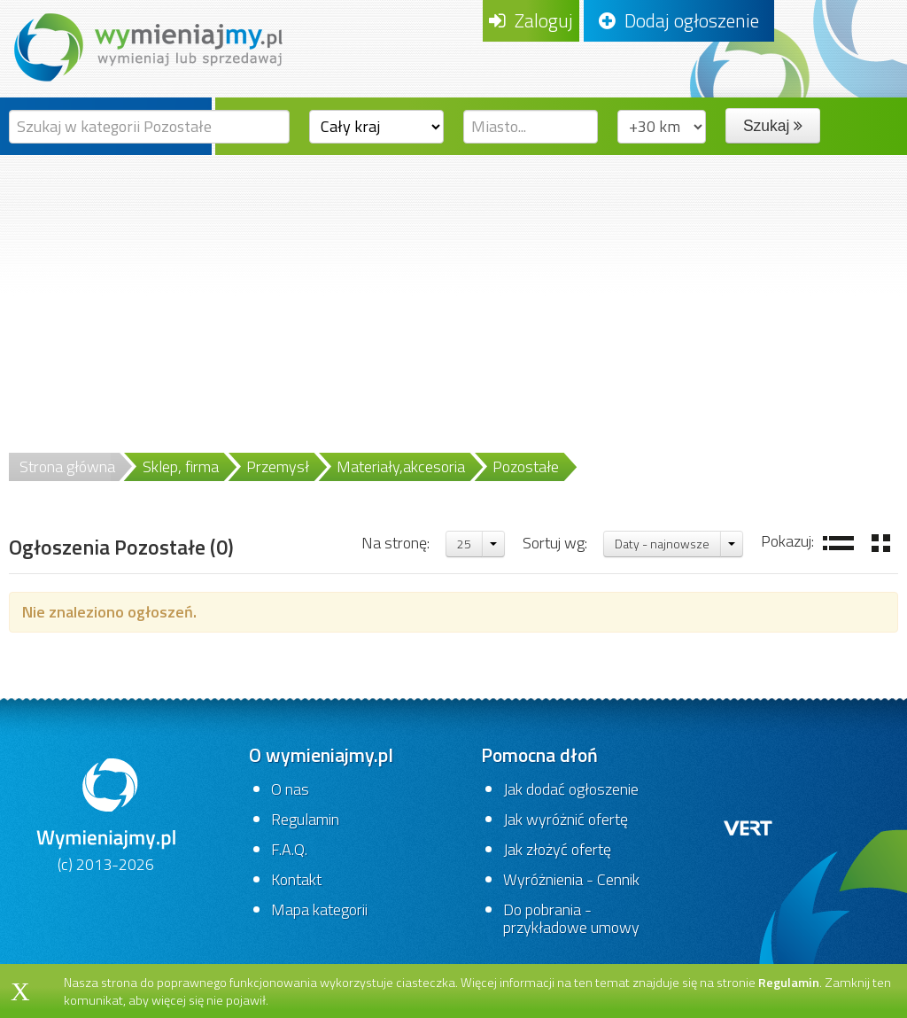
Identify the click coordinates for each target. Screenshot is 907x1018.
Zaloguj (531, 20)
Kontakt (296, 879)
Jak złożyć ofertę (557, 849)
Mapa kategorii (319, 909)
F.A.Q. (289, 849)
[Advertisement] (453, 288)
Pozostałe (525, 466)
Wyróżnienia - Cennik (571, 879)
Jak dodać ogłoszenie (571, 789)
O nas (290, 789)
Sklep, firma (181, 466)
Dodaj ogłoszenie (679, 20)
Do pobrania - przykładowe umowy (571, 918)
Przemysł (277, 466)
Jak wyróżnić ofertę (565, 819)
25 (464, 543)
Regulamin (305, 819)
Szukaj (772, 126)
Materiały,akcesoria (401, 466)
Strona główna (67, 466)
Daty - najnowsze (662, 543)
